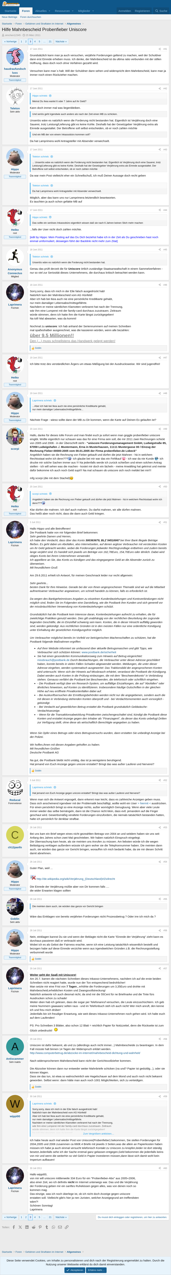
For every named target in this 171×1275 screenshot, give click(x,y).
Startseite (10, 10)
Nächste (60, 41)
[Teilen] (159, 49)
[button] (49, 10)
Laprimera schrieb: (42, 400)
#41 (165, 49)
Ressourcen (62, 10)
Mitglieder (84, 10)
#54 (165, 862)
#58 (165, 1039)
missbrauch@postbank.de (53, 660)
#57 (165, 968)
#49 (165, 429)
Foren (26, 10)
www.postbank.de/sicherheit (99, 652)
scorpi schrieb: (40, 493)
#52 (165, 780)
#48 (165, 393)
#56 (165, 930)
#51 (165, 522)
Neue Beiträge (9, 17)
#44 (165, 210)
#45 (165, 249)
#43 (165, 149)
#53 (165, 827)
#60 (165, 1168)
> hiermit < (144, 803)
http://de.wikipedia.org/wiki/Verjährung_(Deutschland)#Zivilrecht (76, 878)
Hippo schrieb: (40, 95)
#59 (165, 1096)
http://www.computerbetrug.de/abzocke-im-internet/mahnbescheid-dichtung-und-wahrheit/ (85, 1052)
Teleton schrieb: (40, 156)
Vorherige (11, 41)
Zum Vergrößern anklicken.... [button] (98, 1133)
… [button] (44, 41)
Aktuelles (41, 10)
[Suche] (161, 10)
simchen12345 (13, 35)
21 (50, 41)
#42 (165, 88)
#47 (165, 357)
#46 (165, 285)
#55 (165, 899)
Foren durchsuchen (30, 17)
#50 (165, 486)
